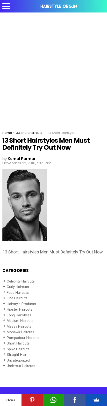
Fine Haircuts (17, 298)
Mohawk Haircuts (20, 332)
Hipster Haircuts (19, 309)
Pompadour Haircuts (23, 338)
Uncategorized (18, 360)
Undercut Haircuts (21, 366)
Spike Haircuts (18, 349)
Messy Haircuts (19, 326)
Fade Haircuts (18, 292)
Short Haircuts (18, 343)
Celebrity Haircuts (21, 281)
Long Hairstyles (19, 315)
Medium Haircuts (20, 321)
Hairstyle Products (21, 304)
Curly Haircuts (18, 287)
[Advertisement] (53, 68)
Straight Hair (16, 354)
